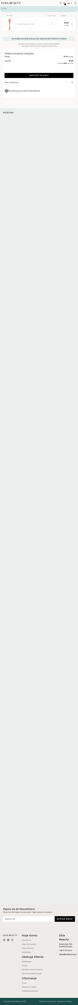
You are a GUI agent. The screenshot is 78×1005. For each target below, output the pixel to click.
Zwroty (24, 966)
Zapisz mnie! (65, 919)
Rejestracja (26, 952)
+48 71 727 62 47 (65, 950)
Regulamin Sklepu (29, 987)
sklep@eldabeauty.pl (67, 954)
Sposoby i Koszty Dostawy (32, 970)
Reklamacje (26, 962)
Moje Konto (26, 940)
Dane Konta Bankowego (32, 974)
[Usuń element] (71, 24)
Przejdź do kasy (39, 75)
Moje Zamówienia (29, 944)
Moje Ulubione (28, 948)
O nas (24, 983)
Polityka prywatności (30, 991)
